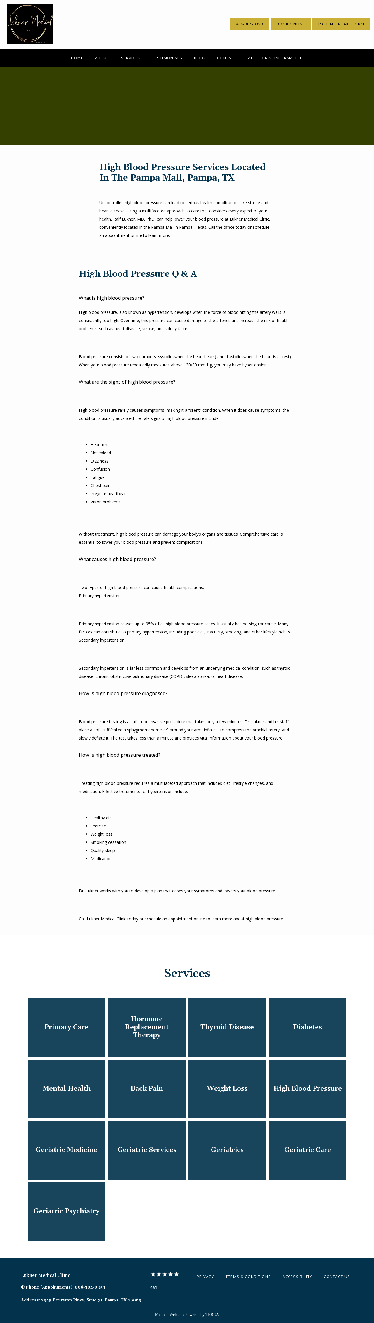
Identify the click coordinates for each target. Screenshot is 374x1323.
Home (77, 57)
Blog (199, 57)
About (102, 57)
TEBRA (212, 1314)
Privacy (205, 1276)
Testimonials (167, 57)
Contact (226, 57)
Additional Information (275, 57)
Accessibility (297, 1276)
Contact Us (337, 1276)
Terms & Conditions (248, 1276)
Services (131, 57)
